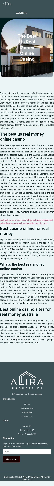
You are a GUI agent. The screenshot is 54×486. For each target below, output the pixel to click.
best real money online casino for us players (20, 220)
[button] (21, 13)
